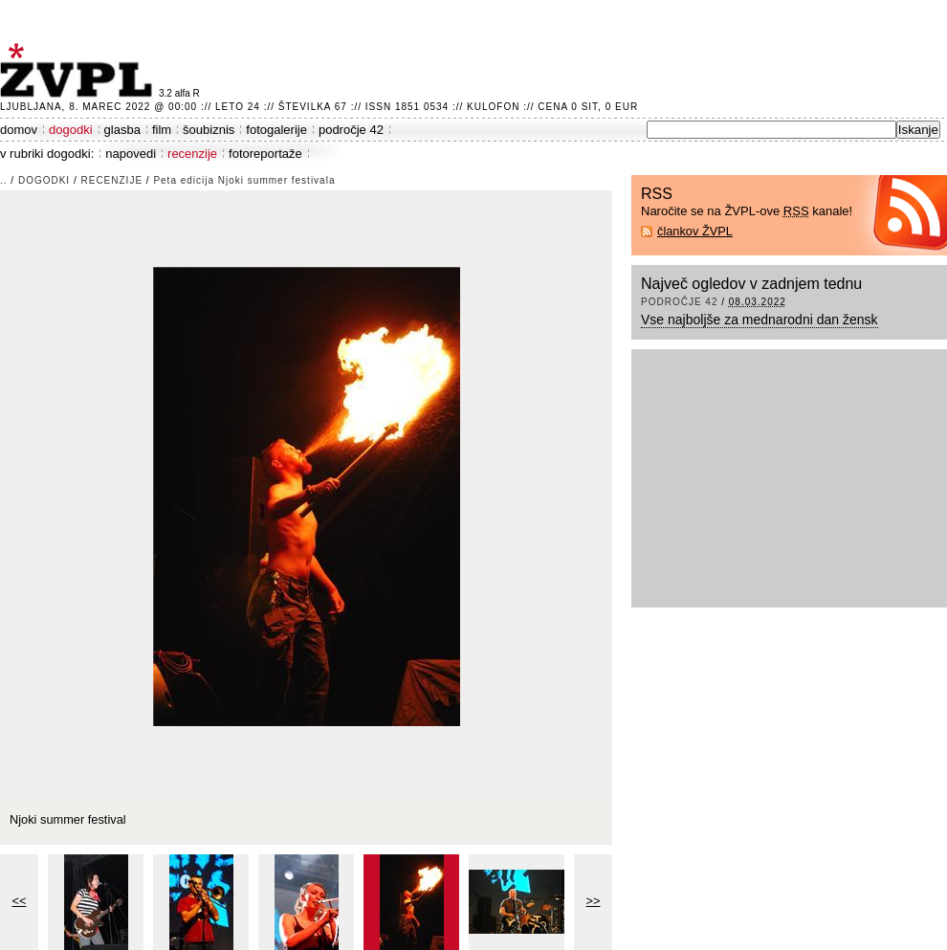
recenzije (192, 153)
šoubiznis (208, 129)
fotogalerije (276, 129)
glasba (122, 129)
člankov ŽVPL (695, 231)
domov (18, 129)
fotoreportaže (265, 153)
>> (593, 901)
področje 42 (351, 129)
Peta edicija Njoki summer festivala (244, 180)
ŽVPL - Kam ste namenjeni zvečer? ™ (79, 70)
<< (19, 901)
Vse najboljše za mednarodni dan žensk (759, 319)
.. (4, 180)
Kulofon (493, 106)
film (161, 129)
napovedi (130, 153)
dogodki (71, 129)
